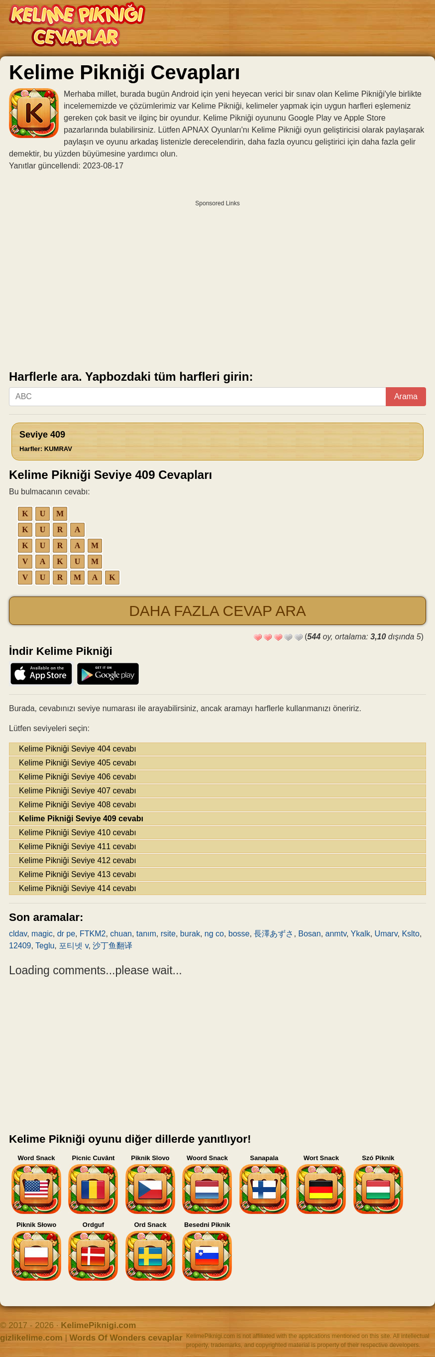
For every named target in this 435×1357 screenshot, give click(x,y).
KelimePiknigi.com (98, 1325)
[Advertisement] (217, 281)
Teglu (44, 945)
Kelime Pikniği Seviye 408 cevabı (77, 804)
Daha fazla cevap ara (217, 611)
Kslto (411, 933)
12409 (20, 945)
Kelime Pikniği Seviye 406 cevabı (77, 776)
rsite (168, 933)
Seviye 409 (45, 441)
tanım (146, 933)
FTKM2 (93, 933)
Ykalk (360, 933)
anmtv (336, 933)
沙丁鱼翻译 (112, 945)
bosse (239, 933)
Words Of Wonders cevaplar (126, 1338)
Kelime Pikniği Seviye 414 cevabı (77, 888)
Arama (406, 396)
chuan (121, 933)
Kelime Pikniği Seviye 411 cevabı (77, 846)
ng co (214, 933)
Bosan (309, 933)
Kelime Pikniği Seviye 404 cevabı (77, 749)
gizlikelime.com (31, 1338)
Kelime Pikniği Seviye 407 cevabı (77, 790)
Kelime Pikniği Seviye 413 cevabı (77, 874)
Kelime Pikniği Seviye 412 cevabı (77, 860)
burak (190, 933)
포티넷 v (73, 945)
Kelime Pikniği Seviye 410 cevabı (77, 832)
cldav (18, 933)
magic (42, 933)
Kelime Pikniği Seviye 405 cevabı (77, 762)
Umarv (386, 933)
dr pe (66, 933)
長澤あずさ (274, 933)
